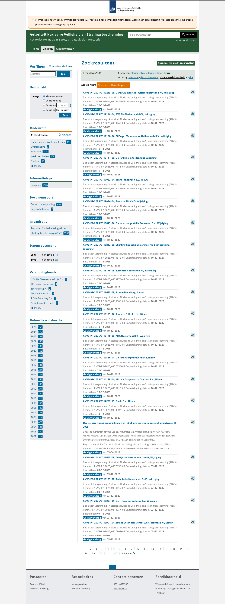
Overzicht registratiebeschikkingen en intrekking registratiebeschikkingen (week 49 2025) (130, 437)
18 (86, 553)
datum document (149, 77)
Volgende (126, 553)
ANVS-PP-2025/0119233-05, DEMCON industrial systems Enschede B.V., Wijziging (130, 101)
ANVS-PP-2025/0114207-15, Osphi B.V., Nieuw (130, 409)
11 (145, 548)
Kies (70, 105)
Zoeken (190, 34)
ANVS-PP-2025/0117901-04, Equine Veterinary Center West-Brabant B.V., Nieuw (130, 531)
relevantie (133, 77)
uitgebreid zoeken (186, 40)
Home (36, 49)
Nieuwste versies (54, 96)
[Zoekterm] (154, 35)
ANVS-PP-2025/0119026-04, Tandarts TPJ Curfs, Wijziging (130, 210)
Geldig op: (51, 105)
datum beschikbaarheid (172, 77)
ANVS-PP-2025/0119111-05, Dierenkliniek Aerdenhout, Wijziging (130, 166)
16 (181, 548)
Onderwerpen (65, 49)
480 (115, 553)
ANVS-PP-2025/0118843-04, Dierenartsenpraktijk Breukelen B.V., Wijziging (130, 232)
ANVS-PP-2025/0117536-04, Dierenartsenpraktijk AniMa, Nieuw (130, 366)
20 (100, 553)
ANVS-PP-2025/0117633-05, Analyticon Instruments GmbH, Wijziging (130, 466)
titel (191, 77)
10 (138, 548)
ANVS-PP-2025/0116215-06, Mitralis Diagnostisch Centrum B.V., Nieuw (130, 388)
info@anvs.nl (120, 588)
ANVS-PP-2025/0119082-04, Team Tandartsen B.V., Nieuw (130, 188)
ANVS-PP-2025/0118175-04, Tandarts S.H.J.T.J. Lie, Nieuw (130, 322)
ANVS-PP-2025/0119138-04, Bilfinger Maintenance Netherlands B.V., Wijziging (130, 145)
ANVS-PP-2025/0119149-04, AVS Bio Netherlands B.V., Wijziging (130, 123)
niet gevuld (48, 254)
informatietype (138, 73)
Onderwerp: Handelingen (111, 85)
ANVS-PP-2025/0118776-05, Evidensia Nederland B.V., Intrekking (130, 279)
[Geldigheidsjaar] (63, 110)
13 (159, 548)
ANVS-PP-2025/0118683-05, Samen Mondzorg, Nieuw (130, 301)
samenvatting (193, 92)
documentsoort (155, 73)
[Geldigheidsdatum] (62, 105)
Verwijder (66, 134)
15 (174, 548)
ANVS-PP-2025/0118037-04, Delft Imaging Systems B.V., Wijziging (130, 509)
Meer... (37, 165)
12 (152, 548)
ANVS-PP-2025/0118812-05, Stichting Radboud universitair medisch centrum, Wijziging (130, 255)
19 (93, 553)
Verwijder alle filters (62, 66)
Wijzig (56, 254)
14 (166, 548)
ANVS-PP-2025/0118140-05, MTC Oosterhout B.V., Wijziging (130, 344)
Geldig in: (50, 110)
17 (188, 548)
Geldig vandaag (53, 100)
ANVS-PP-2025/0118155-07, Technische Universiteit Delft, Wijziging (130, 488)
